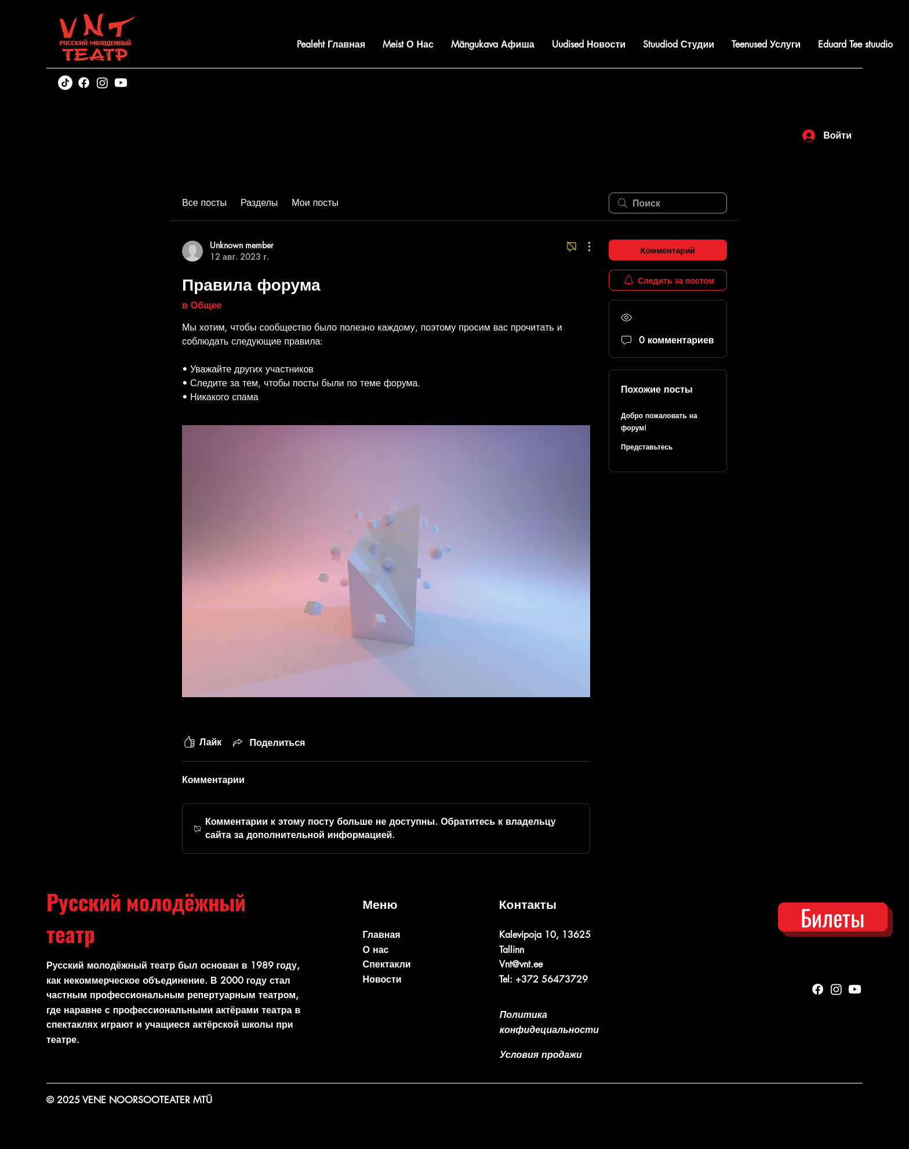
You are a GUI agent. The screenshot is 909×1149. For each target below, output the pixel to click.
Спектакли (387, 964)
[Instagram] (102, 82)
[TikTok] (65, 82)
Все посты (204, 203)
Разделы (259, 203)
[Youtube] (121, 82)
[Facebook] (84, 82)
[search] (668, 203)
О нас (376, 950)
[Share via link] (268, 742)
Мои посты (315, 203)
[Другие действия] (583, 246)
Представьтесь (646, 447)
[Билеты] (833, 916)
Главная (382, 935)
